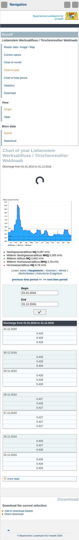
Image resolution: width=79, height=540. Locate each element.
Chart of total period (15, 77)
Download (10, 93)
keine (23, 270)
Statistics (9, 85)
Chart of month (12, 62)
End (23, 299)
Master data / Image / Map (19, 47)
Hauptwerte (35, 270)
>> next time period (55, 279)
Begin (24, 288)
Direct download (14, 514)
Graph (7, 109)
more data (13, 478)
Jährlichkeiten (26, 273)
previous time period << (27, 279)
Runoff (8, 133)
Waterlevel (10, 140)
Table (7, 117)
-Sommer (50, 270)
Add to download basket (19, 511)
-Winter (62, 270)
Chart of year (11, 70)
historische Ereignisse (49, 273)
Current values (12, 54)
